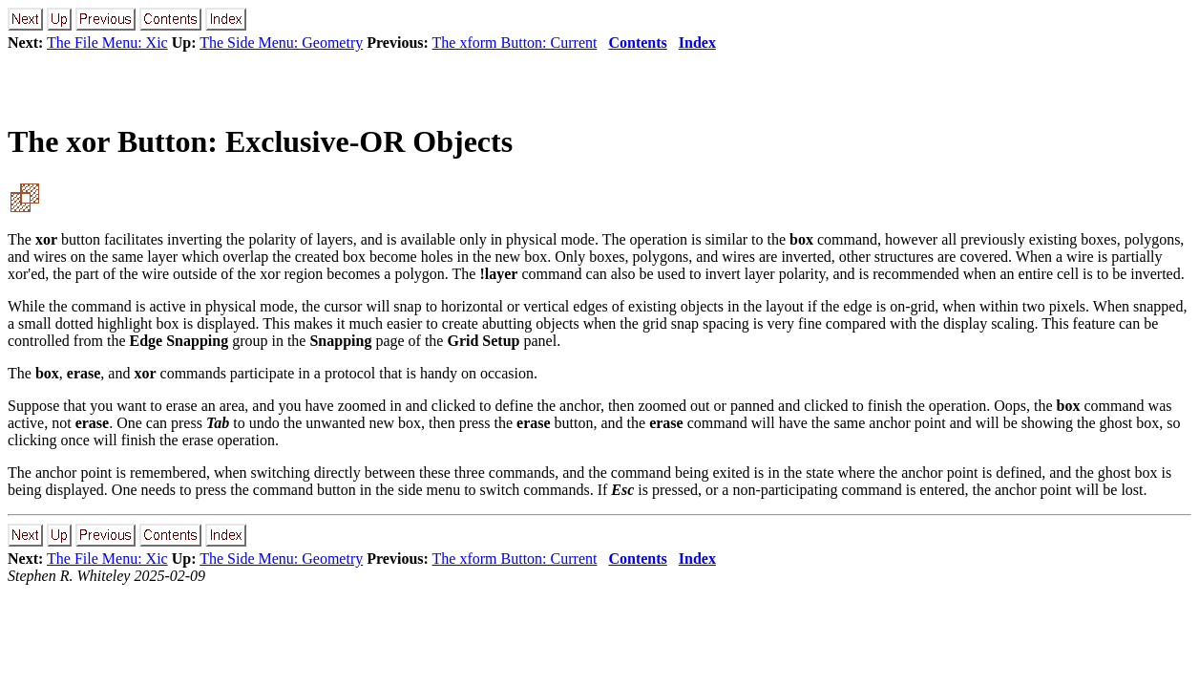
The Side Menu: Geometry (281, 42)
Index (697, 42)
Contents (637, 42)
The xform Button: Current (515, 42)
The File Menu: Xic (107, 42)
